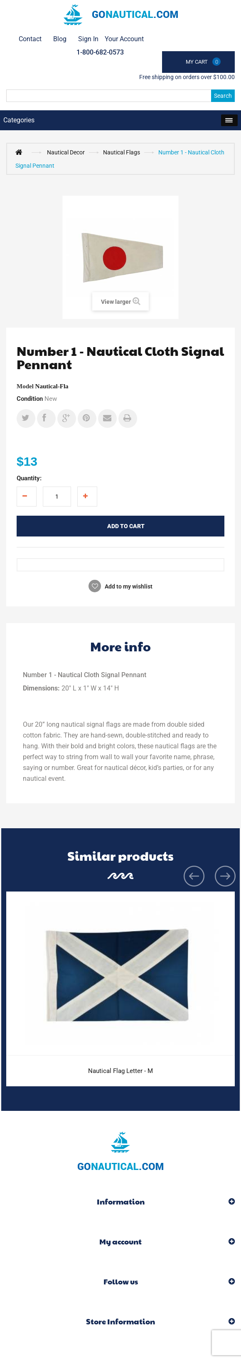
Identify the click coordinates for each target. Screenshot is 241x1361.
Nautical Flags (121, 152)
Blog (59, 39)
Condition (30, 398)
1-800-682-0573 (100, 52)
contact (30, 39)
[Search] (120, 95)
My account (120, 1241)
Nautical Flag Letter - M (120, 1071)
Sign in (88, 39)
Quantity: (29, 478)
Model (25, 386)
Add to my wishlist (127, 586)
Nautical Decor (66, 152)
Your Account (124, 39)
